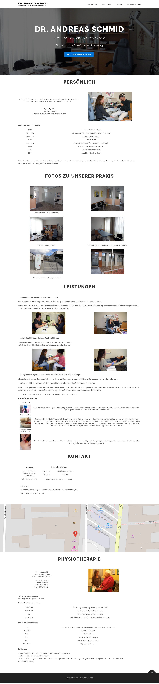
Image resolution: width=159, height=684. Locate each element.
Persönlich (93, 4)
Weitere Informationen (79, 55)
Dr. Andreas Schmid (32, 3)
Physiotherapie (134, 4)
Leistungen (107, 4)
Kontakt (119, 4)
